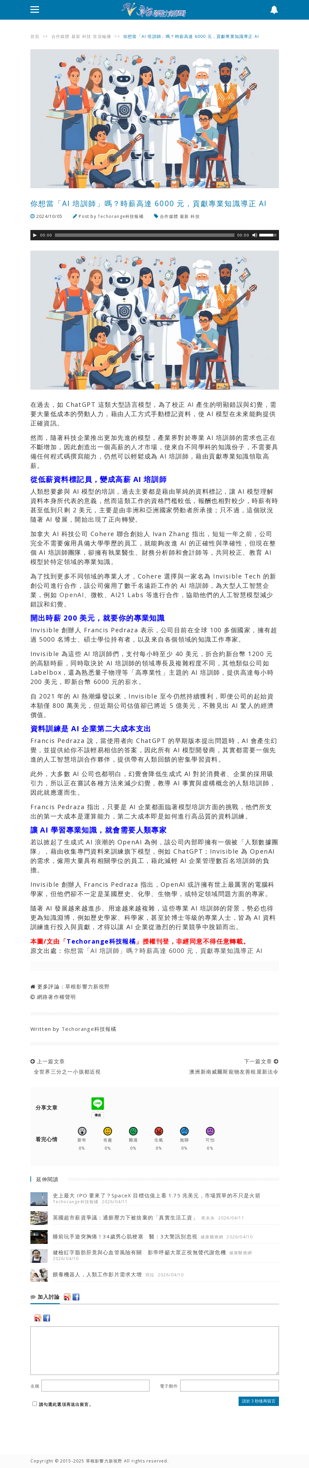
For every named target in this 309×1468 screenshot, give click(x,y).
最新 (75, 36)
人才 (137, 447)
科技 (86, 36)
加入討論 (45, 1297)
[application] (154, 235)
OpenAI (71, 595)
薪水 (131, 681)
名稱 (34, 1386)
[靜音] (255, 235)
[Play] (35, 235)
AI (190, 404)
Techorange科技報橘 (121, 216)
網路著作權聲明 (56, 996)
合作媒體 (60, 36)
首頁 (34, 36)
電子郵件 (169, 1386)
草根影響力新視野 (87, 986)
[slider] (144, 235)
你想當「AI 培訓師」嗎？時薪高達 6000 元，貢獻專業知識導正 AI (163, 950)
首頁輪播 (102, 36)
